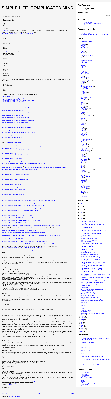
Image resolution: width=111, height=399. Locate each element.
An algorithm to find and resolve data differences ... (93, 221)
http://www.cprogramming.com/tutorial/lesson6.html (14, 130)
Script (82, 155)
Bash (82, 50)
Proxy (82, 141)
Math (82, 114)
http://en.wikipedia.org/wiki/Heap (9, 153)
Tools (82, 167)
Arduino (83, 46)
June (82, 322)
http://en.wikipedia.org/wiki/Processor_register (13, 101)
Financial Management (86, 80)
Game (82, 82)
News (82, 122)
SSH (82, 161)
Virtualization (84, 180)
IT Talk (82, 101)
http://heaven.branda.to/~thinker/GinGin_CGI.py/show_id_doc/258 (17, 33)
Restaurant (83, 149)
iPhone (82, 98)
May (82, 323)
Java (82, 102)
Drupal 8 (83, 71)
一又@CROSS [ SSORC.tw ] (88, 383)
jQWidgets (83, 106)
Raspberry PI (84, 144)
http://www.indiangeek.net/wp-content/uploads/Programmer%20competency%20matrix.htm (23, 232)
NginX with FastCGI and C (87, 342)
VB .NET (83, 174)
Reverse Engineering (86, 150)
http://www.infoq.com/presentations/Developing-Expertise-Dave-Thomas (19, 230)
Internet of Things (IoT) (86, 97)
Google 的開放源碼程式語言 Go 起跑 (89, 256)
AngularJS (83, 44)
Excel (82, 76)
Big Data (83, 52)
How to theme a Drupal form (87, 246)
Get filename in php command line (89, 353)
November (83, 314)
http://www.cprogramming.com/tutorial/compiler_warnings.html (16, 127)
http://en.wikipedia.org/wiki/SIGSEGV (11, 140)
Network (83, 120)
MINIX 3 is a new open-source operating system (92, 282)
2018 (80, 205)
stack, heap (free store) (11, 145)
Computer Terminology (86, 60)
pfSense (83, 128)
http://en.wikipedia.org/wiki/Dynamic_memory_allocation (15, 156)
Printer (82, 138)
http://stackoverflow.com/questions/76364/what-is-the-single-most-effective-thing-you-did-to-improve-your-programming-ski (31, 235)
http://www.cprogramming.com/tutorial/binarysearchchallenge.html (17, 112)
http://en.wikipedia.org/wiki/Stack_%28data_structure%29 (16, 98)
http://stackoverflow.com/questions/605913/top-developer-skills (17, 215)
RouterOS (83, 153)
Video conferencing (85, 176)
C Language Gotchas (86, 310)
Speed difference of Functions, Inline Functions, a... (93, 313)
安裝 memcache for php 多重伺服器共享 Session (92, 240)
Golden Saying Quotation (87, 86)
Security (83, 156)
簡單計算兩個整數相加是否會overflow (89, 297)
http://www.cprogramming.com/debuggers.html (13, 110)
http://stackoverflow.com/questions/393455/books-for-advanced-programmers (20, 238)
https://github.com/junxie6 (87, 22)
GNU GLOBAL (6, 30)
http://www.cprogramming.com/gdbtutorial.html (13, 115)
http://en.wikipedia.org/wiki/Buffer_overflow (12, 158)
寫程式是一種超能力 (86, 351)
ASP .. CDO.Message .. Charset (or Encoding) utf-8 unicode (95, 359)
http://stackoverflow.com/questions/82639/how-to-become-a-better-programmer (20, 222)
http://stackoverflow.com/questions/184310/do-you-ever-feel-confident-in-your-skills (21, 217)
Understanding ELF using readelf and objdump (92, 300)
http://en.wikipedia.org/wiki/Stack (10, 148)
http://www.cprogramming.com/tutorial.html (12, 137)
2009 (80, 218)
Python (82, 143)
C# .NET (83, 57)
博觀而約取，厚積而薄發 (86, 241)
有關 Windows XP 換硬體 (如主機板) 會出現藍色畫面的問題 (95, 277)
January (83, 329)
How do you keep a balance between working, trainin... (93, 260)
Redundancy (84, 146)
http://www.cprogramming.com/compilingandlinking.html (15, 125)
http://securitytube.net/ (8, 96)
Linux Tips (83, 232)
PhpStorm (83, 130)
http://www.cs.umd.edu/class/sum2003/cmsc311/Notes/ (15, 104)
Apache (83, 45)
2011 (80, 215)
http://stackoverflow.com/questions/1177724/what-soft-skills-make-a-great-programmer (22, 203)
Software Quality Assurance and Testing (90, 158)
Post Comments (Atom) (14, 396)
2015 (80, 209)
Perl (82, 127)
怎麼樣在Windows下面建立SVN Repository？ (91, 299)
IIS (81, 94)
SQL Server (84, 160)
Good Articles (84, 87)
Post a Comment (6, 390)
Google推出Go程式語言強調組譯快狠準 (90, 254)
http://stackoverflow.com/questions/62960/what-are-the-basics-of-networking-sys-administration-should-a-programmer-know (31, 225)
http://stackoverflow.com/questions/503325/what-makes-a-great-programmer (20, 210)
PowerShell (84, 135)
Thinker (83, 381)
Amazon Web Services (86, 41)
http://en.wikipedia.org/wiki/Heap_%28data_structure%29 (15, 154)
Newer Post (5, 393)
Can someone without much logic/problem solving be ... (94, 280)
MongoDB (83, 118)
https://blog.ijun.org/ (85, 24)
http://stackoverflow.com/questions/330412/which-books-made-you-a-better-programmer (23, 205)
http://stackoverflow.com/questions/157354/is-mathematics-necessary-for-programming (22, 247)
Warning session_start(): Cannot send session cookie (93, 245)
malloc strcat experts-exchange (13, 142)
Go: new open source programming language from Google (94, 251)
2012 (80, 214)
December (83, 220)
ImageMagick (84, 96)
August (82, 319)
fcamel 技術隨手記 (85, 372)
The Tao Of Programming (87, 304)
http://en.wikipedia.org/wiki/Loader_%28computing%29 (15, 179)
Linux (82, 107)
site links (83, 305)
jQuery (82, 104)
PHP (82, 129)
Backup (83, 49)
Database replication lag (86, 227)
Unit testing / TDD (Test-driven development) (91, 259)
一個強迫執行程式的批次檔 (87, 290)
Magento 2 (83, 112)
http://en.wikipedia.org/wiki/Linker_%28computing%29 (15, 177)
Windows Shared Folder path (87, 292)
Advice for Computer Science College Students (92, 243)
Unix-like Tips (84, 172)
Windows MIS (84, 188)
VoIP (82, 182)
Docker (82, 68)
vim (82, 177)
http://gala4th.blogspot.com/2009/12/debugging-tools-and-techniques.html (19, 169)
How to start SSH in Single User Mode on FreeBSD (93, 265)
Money (82, 117)
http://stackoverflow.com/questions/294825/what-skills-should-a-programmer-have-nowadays (24, 213)
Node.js (83, 124)
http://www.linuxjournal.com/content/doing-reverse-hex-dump (16, 161)
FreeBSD (83, 81)
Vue (82, 185)
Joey (82, 385)
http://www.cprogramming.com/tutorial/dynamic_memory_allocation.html (19, 132)
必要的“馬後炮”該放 (85, 235)
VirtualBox (83, 179)
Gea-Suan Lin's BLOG (86, 377)
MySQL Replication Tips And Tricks (89, 229)
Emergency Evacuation (86, 266)
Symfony (83, 164)
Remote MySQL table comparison (89, 223)
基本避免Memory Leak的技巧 (87, 295)
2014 (80, 211)
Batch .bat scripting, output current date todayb (92, 362)
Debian (82, 64)
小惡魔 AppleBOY (85, 384)
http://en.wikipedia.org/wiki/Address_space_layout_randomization (18, 100)
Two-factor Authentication (87, 169)
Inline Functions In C (85, 311)
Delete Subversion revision (87, 271)
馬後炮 (82, 237)
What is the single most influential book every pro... (93, 268)
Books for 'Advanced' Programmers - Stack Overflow (93, 269)
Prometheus (84, 140)
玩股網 (82, 308)
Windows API (84, 187)
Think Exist (83, 380)
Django (82, 66)
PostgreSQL (84, 134)
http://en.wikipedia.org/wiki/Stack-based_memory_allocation (16, 151)
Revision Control (85, 151)
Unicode (83, 171)
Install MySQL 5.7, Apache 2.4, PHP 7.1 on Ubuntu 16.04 (94, 34)
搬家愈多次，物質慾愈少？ (87, 348)
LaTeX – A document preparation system (90, 272)
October (83, 316)
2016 (80, 208)
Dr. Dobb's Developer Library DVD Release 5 (91, 306)
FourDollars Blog (85, 375)
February (83, 328)
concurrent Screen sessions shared (89, 238)
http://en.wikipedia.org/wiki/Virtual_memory (13, 99)
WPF (82, 191)
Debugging (8, 384)
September (83, 317)
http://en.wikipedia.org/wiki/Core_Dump (11, 187)
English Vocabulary (85, 73)
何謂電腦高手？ (84, 287)
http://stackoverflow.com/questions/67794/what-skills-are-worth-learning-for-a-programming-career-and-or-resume (29, 208)
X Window (83, 192)
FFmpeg (83, 78)
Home (38, 393)
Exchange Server (85, 77)
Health (82, 91)
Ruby (82, 154)
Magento (83, 111)
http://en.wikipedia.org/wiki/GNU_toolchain (12, 184)
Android (83, 43)
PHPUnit (83, 132)
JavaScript (83, 103)
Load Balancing (84, 108)
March (82, 326)
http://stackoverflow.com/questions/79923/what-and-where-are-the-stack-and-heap (21, 146)
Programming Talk (85, 139)
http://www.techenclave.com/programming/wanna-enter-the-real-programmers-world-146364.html (25, 381)
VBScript (83, 175)
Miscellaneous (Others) (86, 115)
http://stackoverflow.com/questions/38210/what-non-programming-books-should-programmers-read (25, 241)
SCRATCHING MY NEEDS (87, 379)
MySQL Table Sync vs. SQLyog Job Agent (91, 364)
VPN (82, 183)
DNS (82, 67)
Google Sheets (84, 88)
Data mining (84, 62)
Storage (83, 162)
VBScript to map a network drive (88, 293)
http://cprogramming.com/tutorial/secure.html (12, 135)
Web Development (85, 186)
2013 (80, 212)
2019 (80, 203)
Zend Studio (84, 196)
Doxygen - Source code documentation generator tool (93, 289)
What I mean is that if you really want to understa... (93, 224)
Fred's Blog (83, 376)
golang (82, 85)
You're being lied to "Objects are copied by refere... (93, 248)
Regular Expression (85, 148)
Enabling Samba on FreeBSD (88, 249)
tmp (82, 165)
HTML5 (83, 93)
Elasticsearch (84, 72)
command (83, 59)
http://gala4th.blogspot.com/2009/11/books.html (13, 194)
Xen (82, 193)
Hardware (83, 90)
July (82, 320)
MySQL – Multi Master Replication (89, 226)
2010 (80, 217)
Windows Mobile (85, 190)
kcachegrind (5, 51)
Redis (82, 145)
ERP (82, 75)
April (82, 325)
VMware (83, 181)
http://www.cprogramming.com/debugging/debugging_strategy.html (18, 120)
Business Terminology (86, 55)
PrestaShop (84, 137)
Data (82, 61)
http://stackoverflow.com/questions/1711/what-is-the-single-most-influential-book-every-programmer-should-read (28, 200)
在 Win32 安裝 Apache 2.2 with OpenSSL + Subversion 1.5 (94, 284)
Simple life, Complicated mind (37, 7)
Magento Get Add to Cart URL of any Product (91, 345)
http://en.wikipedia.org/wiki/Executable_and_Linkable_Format (16, 172)
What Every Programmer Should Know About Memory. (15, 198)
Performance (84, 125)
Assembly (83, 47)
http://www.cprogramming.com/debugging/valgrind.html (15, 122)
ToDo (12, 384)
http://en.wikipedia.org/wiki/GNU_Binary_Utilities (13, 189)
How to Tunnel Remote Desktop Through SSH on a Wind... (94, 230)
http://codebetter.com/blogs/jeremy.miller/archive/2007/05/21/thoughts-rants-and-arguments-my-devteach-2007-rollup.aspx (31, 243)
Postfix (82, 133)
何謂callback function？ (86, 285)
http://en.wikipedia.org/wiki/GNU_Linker (11, 191)
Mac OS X (83, 109)
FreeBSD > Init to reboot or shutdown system (91, 263)
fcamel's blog (84, 374)
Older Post (71, 393)
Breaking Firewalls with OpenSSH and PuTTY (91, 233)
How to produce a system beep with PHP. (90, 257)
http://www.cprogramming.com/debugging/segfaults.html (15, 107)
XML (82, 195)
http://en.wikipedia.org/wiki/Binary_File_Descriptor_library (15, 174)
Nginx (82, 123)
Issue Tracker (84, 99)
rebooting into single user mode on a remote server (93, 262)
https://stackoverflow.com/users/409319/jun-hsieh (92, 23)
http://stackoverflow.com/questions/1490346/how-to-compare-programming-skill (21, 220)
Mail (82, 113)
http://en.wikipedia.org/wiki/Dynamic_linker (12, 182)
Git (81, 83)
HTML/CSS (84, 92)
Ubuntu (83, 170)
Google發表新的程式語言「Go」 (88, 252)
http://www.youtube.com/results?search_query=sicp (28, 227)
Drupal (82, 70)
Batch (82, 51)
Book (82, 54)
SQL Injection (84, 159)
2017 (80, 206)
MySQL (83, 119)
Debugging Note (9, 20)
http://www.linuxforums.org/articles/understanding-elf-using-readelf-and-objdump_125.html (23, 163)
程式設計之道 (84, 302)
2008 (80, 331)
